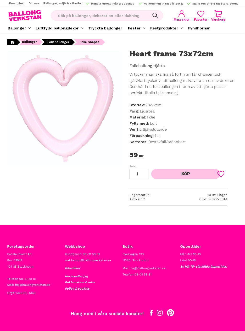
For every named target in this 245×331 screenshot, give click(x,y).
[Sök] (150, 15)
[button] (197, 15)
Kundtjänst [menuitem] (17, 3)
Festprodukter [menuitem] (164, 28)
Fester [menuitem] (134, 28)
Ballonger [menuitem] (17, 28)
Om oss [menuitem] (33, 3)
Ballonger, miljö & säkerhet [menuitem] (63, 3)
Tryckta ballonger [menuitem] (105, 28)
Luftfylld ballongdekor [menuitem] (57, 28)
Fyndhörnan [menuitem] (199, 28)
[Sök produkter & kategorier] (96, 15)
